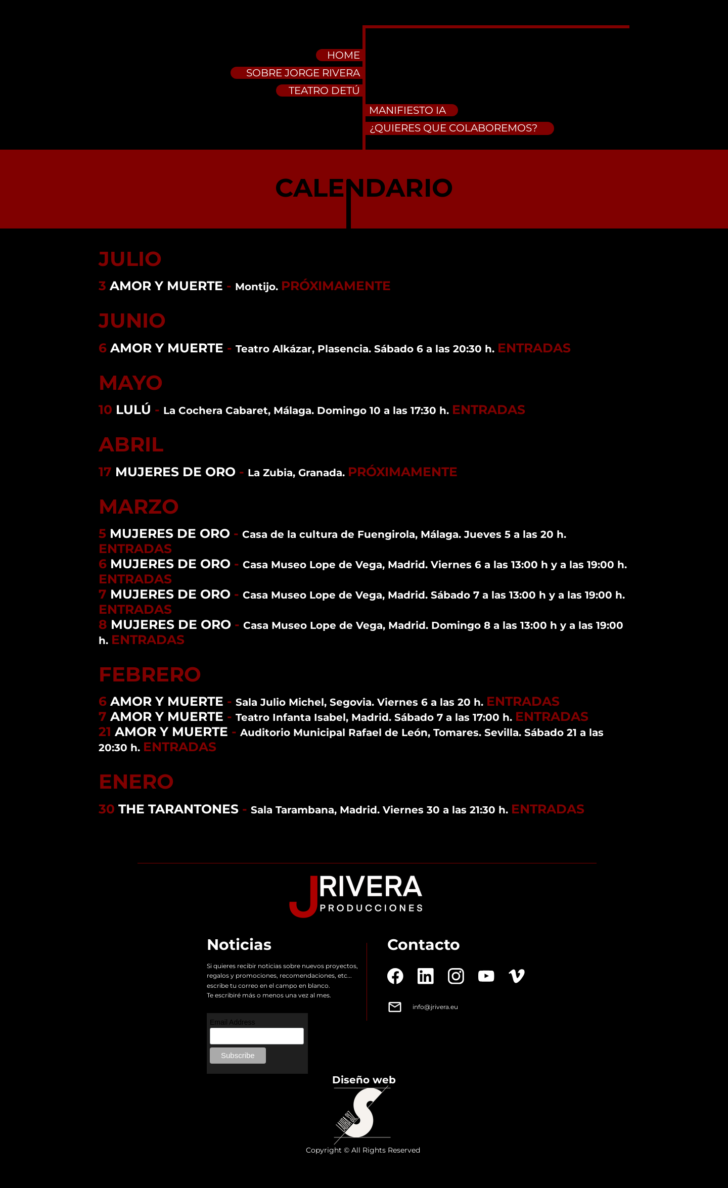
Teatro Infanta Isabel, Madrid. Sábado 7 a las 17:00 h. (375, 717)
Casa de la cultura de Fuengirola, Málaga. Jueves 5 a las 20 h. (404, 534)
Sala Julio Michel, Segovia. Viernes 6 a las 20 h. (361, 702)
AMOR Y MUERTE (166, 285)
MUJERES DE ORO (175, 471)
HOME (343, 55)
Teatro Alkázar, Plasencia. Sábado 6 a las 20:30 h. (366, 349)
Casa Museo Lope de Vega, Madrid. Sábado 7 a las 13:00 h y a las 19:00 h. (434, 595)
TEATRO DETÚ (324, 90)
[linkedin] (426, 976)
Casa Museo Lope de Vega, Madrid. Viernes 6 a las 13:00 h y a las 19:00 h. (435, 565)
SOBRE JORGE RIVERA (303, 73)
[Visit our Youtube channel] (486, 976)
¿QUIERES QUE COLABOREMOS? (453, 128)
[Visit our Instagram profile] (456, 976)
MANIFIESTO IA (407, 110)
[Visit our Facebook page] (395, 976)
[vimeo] (517, 976)
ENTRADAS (534, 347)
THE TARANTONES (178, 808)
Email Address (232, 1022)
